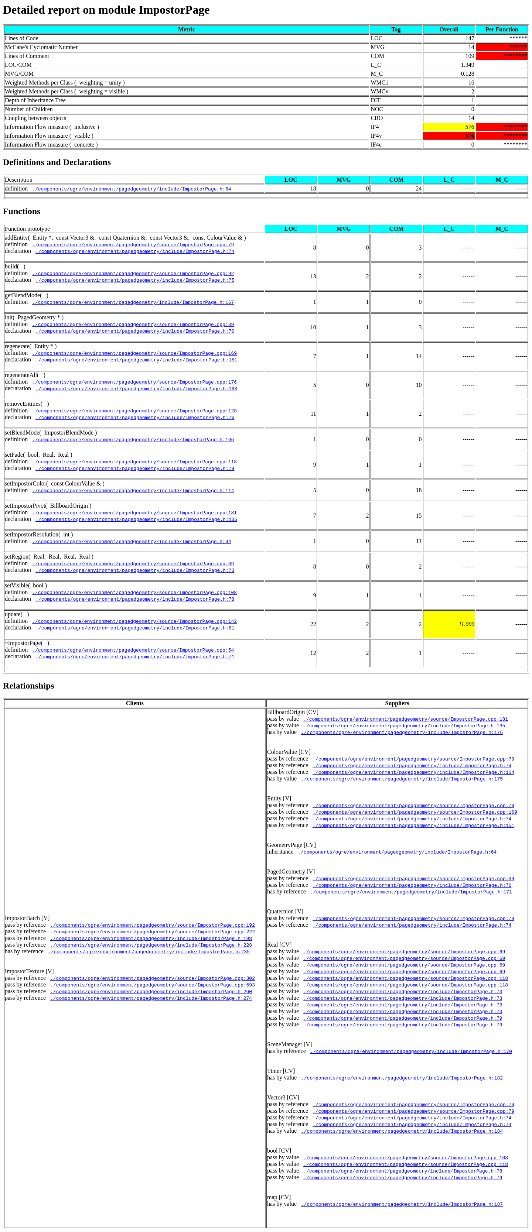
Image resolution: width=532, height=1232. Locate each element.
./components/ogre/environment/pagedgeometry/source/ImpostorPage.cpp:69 (133, 563)
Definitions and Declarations (57, 162)
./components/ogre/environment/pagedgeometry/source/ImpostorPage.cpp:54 (133, 649)
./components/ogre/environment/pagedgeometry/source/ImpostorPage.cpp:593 (152, 984)
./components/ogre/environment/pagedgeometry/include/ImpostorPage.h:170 (411, 1051)
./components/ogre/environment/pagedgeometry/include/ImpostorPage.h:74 (134, 251)
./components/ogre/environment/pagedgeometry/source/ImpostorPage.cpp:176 (134, 381)
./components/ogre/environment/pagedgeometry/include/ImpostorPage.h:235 (149, 951)
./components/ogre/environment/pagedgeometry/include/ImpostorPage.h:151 (136, 359)
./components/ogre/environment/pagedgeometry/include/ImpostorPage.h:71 (134, 656)
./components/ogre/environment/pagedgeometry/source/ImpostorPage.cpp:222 (152, 931)
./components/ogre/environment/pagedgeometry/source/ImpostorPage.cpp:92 (133, 273)
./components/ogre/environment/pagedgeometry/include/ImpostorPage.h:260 (151, 991)
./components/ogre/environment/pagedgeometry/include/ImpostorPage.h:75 (134, 280)
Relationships (28, 685)
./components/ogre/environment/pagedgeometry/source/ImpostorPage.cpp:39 (133, 324)
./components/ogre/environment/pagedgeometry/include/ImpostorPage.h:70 (134, 330)
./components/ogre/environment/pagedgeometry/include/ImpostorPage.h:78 (134, 599)
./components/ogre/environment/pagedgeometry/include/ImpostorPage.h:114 (133, 490)
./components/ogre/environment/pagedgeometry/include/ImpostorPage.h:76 (134, 417)
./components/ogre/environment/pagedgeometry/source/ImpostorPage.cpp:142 (134, 621)
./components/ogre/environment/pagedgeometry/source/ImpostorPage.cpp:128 (134, 410)
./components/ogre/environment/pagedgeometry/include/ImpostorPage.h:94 (131, 541)
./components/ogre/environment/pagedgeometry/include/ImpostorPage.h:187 (402, 1204)
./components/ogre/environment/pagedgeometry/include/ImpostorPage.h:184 (402, 1131)
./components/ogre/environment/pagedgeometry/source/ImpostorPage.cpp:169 (134, 353)
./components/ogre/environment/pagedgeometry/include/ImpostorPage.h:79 (134, 468)
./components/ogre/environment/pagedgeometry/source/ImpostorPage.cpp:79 (133, 244)
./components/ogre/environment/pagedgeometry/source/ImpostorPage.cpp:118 (134, 461)
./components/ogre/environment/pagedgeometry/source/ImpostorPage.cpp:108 (134, 592)
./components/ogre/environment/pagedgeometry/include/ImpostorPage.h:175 (402, 778)
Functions (21, 211)
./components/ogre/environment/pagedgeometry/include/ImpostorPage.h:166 (133, 439)
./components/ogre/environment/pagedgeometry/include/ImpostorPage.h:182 (402, 1077)
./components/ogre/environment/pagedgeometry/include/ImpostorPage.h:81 (134, 627)
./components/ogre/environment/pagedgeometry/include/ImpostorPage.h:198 (151, 938)
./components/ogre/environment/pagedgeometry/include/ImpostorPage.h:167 (133, 302)
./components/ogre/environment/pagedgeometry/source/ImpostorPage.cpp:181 (134, 512)
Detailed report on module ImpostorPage (106, 9)
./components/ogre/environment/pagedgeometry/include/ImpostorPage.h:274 (151, 998)
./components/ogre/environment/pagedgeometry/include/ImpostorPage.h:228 (151, 944)
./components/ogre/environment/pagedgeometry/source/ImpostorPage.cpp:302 (152, 978)
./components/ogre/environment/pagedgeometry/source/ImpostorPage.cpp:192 (152, 925)
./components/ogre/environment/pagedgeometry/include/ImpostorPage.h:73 (134, 570)
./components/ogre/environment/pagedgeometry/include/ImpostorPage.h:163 (136, 388)
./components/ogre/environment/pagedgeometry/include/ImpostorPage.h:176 (402, 732)
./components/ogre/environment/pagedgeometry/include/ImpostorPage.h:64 (131, 188)
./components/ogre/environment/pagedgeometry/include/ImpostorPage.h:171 (411, 891)
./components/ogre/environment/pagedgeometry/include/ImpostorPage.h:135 (136, 519)
